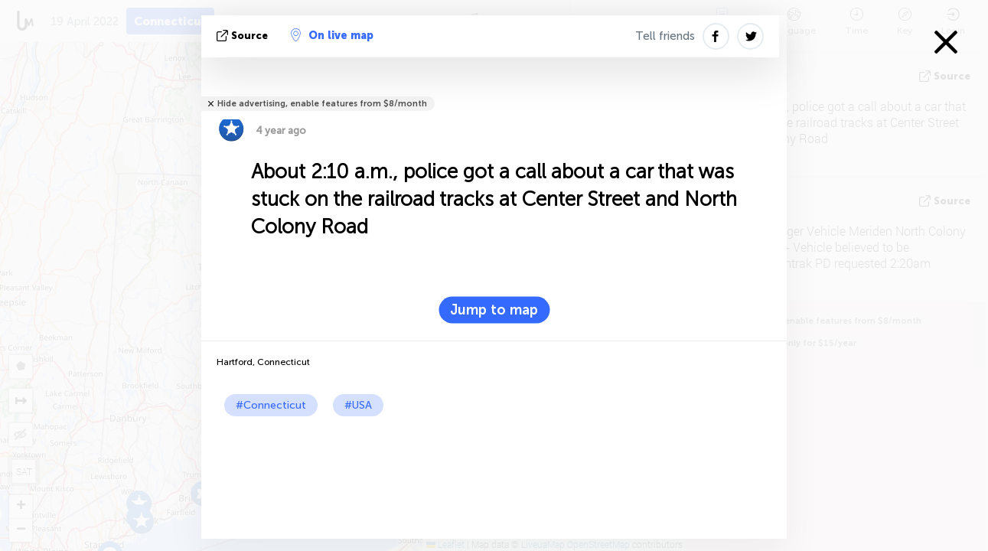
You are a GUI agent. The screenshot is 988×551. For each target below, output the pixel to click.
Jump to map (494, 310)
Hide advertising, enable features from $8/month (322, 104)
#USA (358, 405)
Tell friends (665, 36)
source (244, 35)
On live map (332, 35)
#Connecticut (271, 405)
